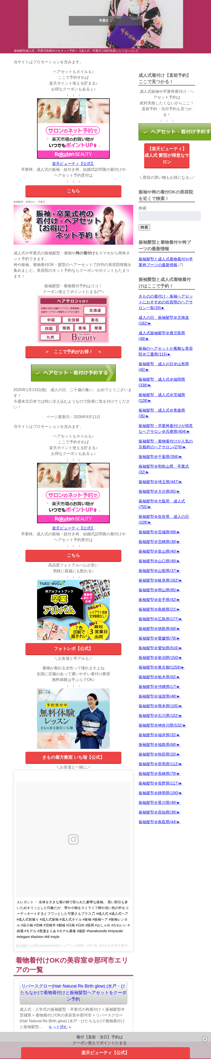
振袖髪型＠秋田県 (157, 754)
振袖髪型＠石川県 (159, 716)
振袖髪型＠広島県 (159, 619)
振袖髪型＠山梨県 (157, 571)
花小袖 (21, 945)
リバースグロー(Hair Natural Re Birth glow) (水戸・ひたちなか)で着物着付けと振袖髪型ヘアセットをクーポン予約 (73, 993)
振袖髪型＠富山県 (157, 551)
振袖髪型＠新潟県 (159, 658)
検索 (144, 227)
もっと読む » (59, 1027)
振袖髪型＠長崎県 (157, 774)
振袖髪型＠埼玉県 (159, 482)
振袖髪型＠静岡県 (159, 793)
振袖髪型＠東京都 (160, 667)
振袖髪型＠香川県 (157, 803)
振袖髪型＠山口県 (157, 561)
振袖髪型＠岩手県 (157, 600)
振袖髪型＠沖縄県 (157, 687)
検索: (143, 208)
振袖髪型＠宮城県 (157, 532)
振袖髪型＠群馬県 (159, 764)
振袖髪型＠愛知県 (159, 648)
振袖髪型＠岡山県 (157, 590)
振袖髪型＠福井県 (157, 735)
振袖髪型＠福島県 (157, 745)
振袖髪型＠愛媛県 (157, 638)
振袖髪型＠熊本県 (159, 706)
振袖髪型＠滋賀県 (157, 696)
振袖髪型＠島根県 (157, 609)
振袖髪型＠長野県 (159, 783)
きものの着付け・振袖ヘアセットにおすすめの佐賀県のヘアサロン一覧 (166, 302)
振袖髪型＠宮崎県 (157, 542)
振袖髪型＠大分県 (157, 491)
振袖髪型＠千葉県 (159, 457)
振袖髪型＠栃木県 (157, 677)
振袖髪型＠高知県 (157, 812)
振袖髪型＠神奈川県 (160, 725)
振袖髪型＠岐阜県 (159, 580)
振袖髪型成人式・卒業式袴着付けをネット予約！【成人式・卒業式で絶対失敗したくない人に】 (76, 50)
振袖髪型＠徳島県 (157, 629)
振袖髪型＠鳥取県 (157, 822)
